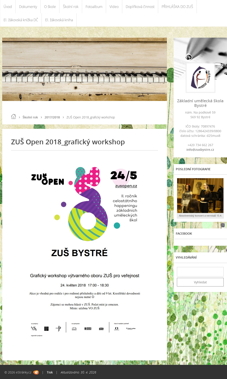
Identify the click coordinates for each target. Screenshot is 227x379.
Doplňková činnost (140, 6)
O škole (50, 6)
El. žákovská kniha (59, 19)
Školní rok (70, 6)
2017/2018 (52, 117)
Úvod (8, 6)
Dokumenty (28, 6)
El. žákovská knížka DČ (21, 19)
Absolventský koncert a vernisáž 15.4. (200, 215)
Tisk (50, 372)
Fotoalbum (94, 6)
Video (114, 6)
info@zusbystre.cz (200, 149)
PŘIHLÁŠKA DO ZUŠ (177, 6)
